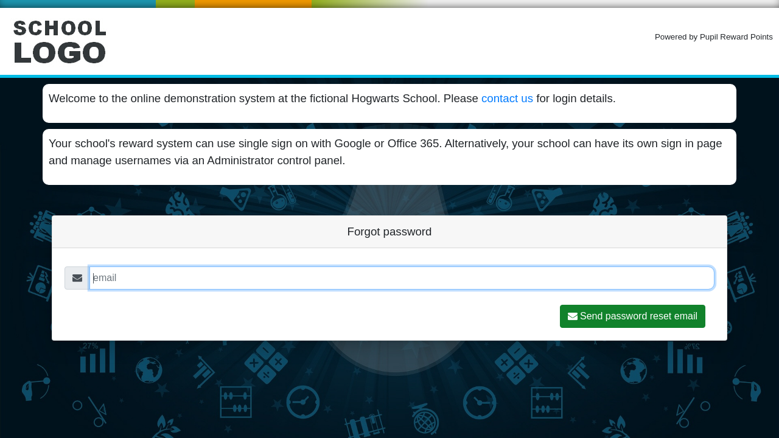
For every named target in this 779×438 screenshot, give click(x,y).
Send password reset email (632, 316)
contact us (507, 98)
